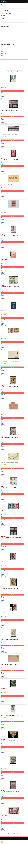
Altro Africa (4, 119)
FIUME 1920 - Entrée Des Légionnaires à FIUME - (9, 487)
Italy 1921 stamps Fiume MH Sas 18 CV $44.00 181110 (9, 386)
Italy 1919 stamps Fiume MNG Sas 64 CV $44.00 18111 (10, 766)
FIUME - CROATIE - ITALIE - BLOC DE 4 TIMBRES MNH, (10, 639)
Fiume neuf (3, 51)
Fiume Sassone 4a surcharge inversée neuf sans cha (9, 437)
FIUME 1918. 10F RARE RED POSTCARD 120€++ (9, 664)
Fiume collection (4, 57)
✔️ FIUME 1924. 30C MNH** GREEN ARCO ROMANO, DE (10, 361)
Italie (3, 143)
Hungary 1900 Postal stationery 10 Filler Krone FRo (9, 462)
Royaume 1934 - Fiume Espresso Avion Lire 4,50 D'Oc (10, 159)
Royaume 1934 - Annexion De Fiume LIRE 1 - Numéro (9, 235)
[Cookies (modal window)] (2, 842)
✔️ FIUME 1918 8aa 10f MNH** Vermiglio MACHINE (9, 261)
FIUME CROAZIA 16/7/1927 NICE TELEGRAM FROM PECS (10, 412)
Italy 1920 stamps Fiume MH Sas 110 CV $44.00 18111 (9, 588)
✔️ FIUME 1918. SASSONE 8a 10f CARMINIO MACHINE (10, 791)
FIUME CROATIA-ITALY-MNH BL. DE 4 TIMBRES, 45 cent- (10, 286)
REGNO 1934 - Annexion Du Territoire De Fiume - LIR (9, 715)
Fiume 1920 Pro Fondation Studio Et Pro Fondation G (9, 134)
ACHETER (12, 91)
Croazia (3, 421)
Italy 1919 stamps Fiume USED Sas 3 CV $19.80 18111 (10, 740)
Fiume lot (2, 55)
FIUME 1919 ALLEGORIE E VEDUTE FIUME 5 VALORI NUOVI (11, 537)
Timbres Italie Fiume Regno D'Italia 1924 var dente (9, 210)
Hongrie (3, 471)
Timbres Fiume (3, 49)
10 (20, 833)
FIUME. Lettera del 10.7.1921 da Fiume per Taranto (9, 184)
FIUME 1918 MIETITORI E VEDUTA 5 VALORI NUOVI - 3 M (10, 110)
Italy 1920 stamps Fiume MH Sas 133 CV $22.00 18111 (9, 689)
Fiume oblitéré (3, 53)
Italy (3, 395)
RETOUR (6, 6)
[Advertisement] (14, 35)
